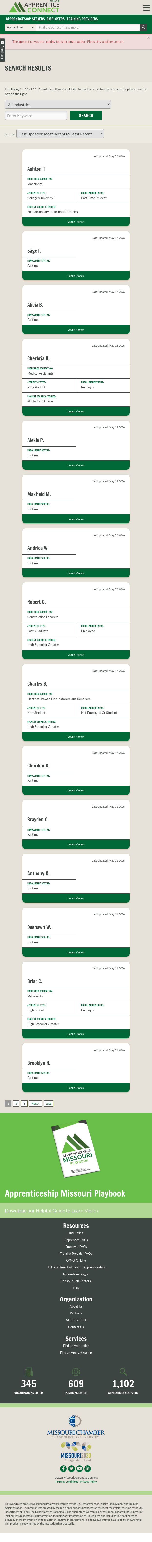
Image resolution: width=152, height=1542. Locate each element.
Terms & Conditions (66, 1490)
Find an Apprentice (76, 1354)
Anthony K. (38, 873)
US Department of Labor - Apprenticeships (76, 1276)
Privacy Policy (88, 1490)
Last (48, 1103)
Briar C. (34, 981)
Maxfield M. (39, 494)
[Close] (148, 37)
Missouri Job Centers (76, 1290)
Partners (76, 1322)
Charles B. (37, 683)
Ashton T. (37, 169)
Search (86, 115)
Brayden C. (37, 819)
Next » (35, 1103)
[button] (146, 7)
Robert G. (36, 602)
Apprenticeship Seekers (25, 19)
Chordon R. (38, 765)
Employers (56, 19)
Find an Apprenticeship (76, 1361)
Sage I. (34, 250)
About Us (76, 1315)
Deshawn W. (39, 927)
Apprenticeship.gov (76, 1283)
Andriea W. (38, 548)
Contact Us (76, 1336)
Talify (76, 1296)
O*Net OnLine (76, 1269)
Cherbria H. (38, 358)
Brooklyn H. (38, 1062)
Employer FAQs (76, 1255)
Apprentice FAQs (76, 1249)
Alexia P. (35, 440)
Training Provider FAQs (76, 1262)
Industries (76, 1242)
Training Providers (82, 19)
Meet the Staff (76, 1329)
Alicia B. (35, 304)
